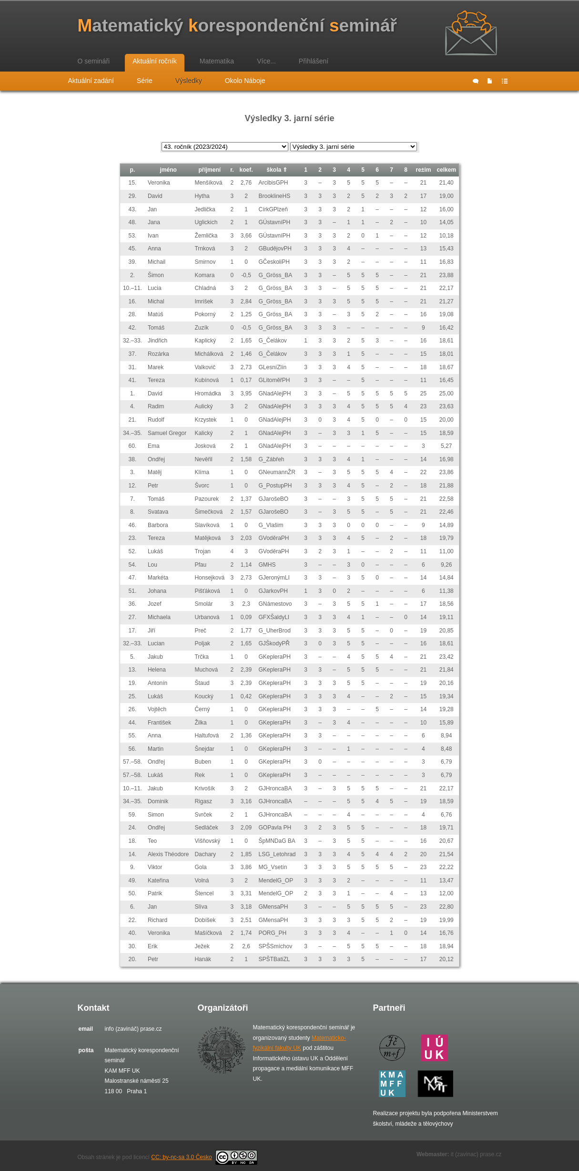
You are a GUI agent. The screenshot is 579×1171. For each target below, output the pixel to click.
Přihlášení (313, 61)
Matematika (217, 61)
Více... (266, 61)
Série (144, 80)
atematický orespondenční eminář (237, 25)
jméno (168, 169)
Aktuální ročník (154, 61)
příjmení (209, 169)
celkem (446, 169)
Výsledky (188, 80)
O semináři (94, 61)
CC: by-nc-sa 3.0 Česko (204, 1157)
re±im (423, 169)
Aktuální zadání (91, 80)
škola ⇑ (276, 169)
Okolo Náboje (245, 80)
